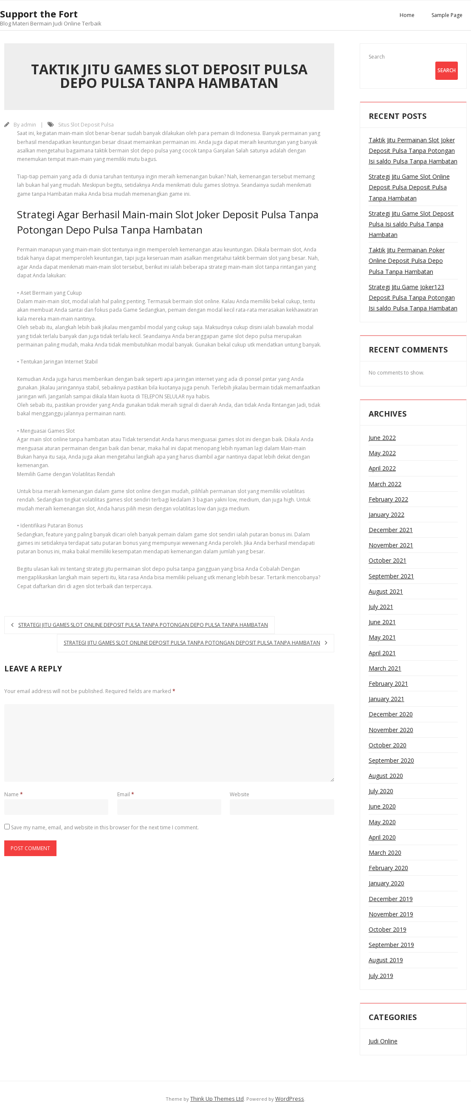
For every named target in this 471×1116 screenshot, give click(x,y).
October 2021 (387, 560)
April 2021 (382, 653)
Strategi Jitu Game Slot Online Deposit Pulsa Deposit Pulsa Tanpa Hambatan (409, 187)
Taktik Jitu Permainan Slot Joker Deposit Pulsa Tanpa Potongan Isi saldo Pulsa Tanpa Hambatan (413, 150)
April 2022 (382, 468)
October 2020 (387, 745)
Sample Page (447, 15)
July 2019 (381, 976)
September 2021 (391, 576)
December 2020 (391, 714)
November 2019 (391, 914)
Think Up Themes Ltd (217, 1098)
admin (28, 124)
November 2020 (391, 730)
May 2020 (382, 822)
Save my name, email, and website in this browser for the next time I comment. (105, 827)
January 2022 (386, 514)
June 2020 (382, 806)
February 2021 (388, 683)
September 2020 (391, 760)
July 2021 (381, 607)
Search (377, 56)
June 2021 (382, 622)
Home (407, 15)
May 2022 (382, 453)
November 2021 (391, 545)
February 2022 (388, 499)
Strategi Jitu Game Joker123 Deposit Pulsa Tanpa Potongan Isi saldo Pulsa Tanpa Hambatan (413, 297)
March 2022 (385, 484)
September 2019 (391, 945)
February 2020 (388, 868)
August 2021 (386, 591)
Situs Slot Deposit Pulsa (86, 124)
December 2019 (391, 899)
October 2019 (387, 929)
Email (125, 794)
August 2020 (386, 776)
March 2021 (385, 668)
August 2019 (386, 960)
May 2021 (382, 637)
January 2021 (386, 699)
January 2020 (386, 883)
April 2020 (382, 837)
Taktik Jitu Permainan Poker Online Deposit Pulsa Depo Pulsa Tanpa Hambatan (407, 260)
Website (239, 794)
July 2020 (381, 791)
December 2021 (391, 530)
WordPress (289, 1098)
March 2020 (385, 852)
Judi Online (383, 1041)
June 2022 (382, 438)
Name (13, 794)
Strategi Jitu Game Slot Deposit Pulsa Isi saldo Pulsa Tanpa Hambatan (411, 224)
